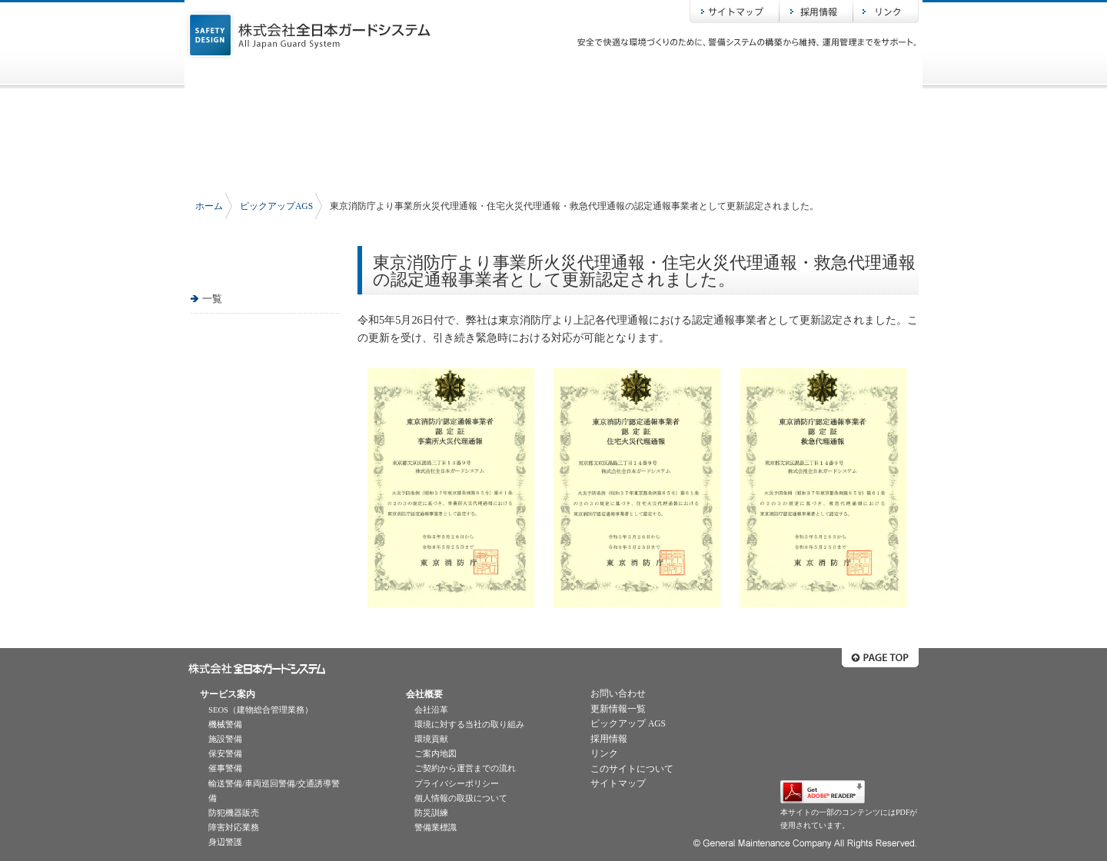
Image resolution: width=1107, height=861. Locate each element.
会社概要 (553, 76)
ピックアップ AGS (628, 723)
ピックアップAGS (700, 76)
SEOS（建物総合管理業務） (260, 710)
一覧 (212, 298)
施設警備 (225, 739)
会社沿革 (431, 710)
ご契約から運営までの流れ (465, 768)
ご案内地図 (435, 754)
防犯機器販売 (233, 813)
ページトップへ (880, 657)
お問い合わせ (846, 76)
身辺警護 (225, 842)
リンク (886, 11)
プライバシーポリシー (456, 784)
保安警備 (225, 754)
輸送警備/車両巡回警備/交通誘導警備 (274, 791)
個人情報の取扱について (460, 798)
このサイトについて (631, 768)
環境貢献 (431, 739)
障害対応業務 (233, 827)
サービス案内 (407, 76)
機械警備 (225, 724)
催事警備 (225, 768)
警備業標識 (435, 827)
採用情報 (816, 11)
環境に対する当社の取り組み (469, 724)
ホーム (261, 76)
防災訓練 (431, 813)
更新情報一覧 (618, 708)
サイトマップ (735, 11)
